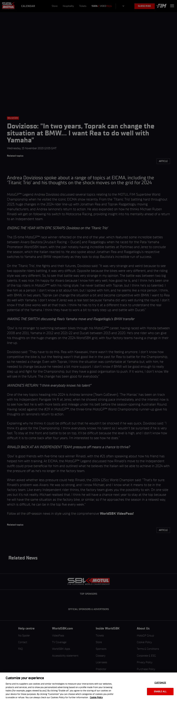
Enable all (160, 691)
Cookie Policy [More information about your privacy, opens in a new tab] (96, 697)
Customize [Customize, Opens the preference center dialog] (160, 682)
